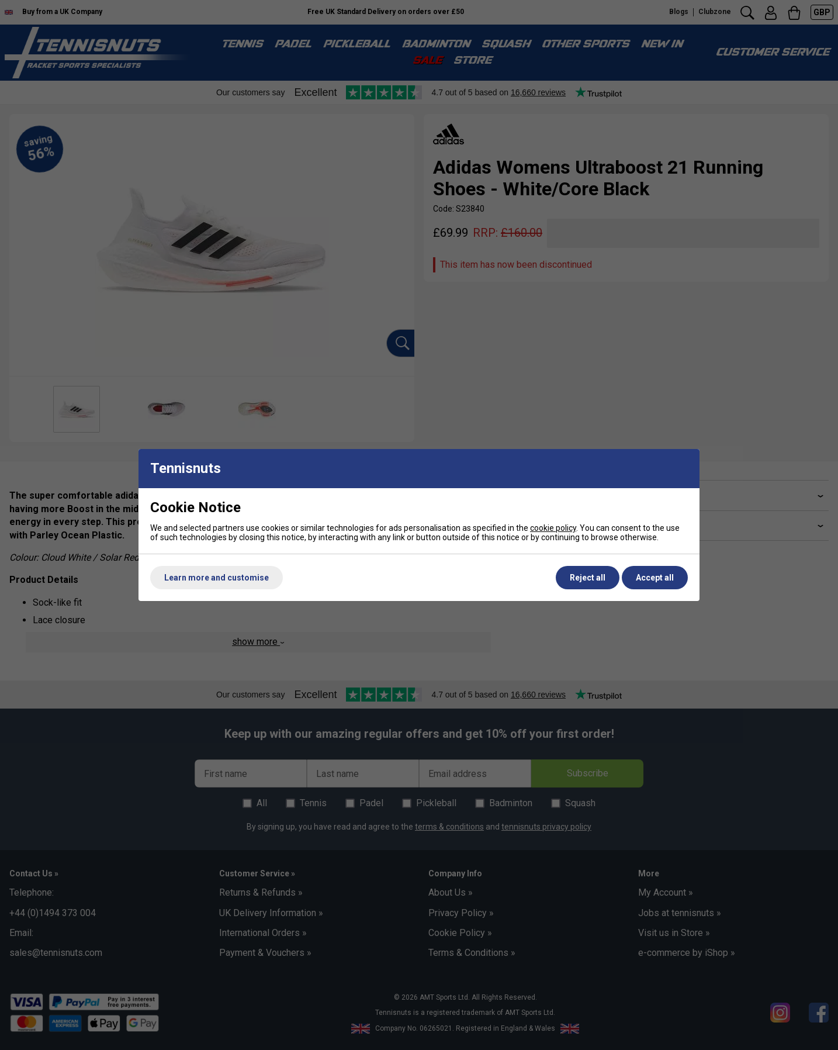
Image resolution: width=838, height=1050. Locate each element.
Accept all (655, 577)
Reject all (587, 577)
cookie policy (553, 528)
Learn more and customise (216, 577)
